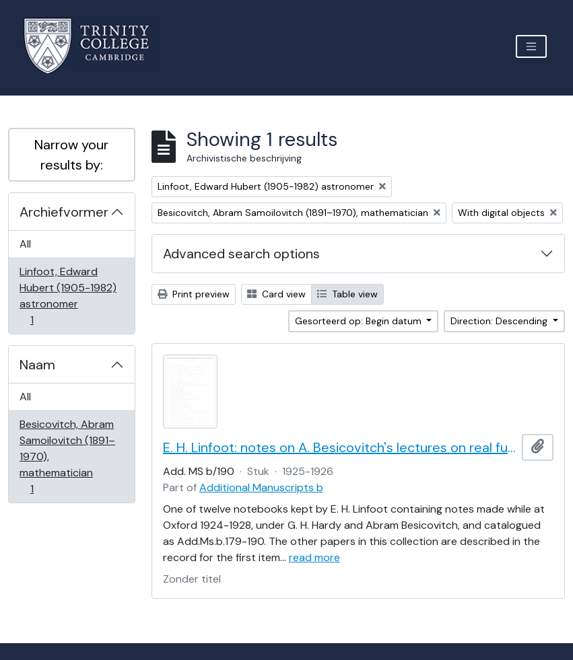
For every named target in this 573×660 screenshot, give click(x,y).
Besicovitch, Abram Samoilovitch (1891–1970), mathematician (67, 456)
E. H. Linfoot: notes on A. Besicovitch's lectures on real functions (339, 447)
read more (314, 557)
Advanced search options (241, 253)
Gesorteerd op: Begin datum (359, 321)
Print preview (194, 294)
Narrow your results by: (71, 155)
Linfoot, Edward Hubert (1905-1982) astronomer (67, 295)
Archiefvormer (64, 212)
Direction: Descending (500, 321)
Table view (347, 294)
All (25, 244)
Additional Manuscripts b (261, 487)
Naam (37, 364)
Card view (276, 294)
